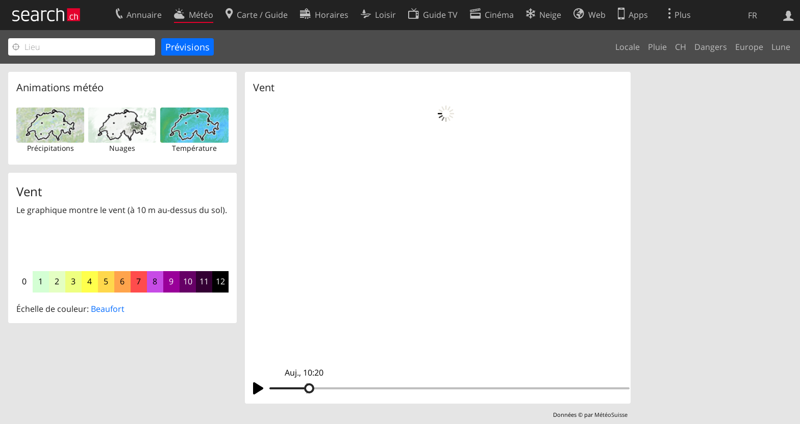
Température (194, 148)
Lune (780, 46)
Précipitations (50, 148)
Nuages (122, 148)
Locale (627, 46)
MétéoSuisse (611, 414)
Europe (749, 46)
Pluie (657, 46)
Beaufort (107, 308)
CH (680, 46)
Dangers (710, 46)
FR (752, 15)
